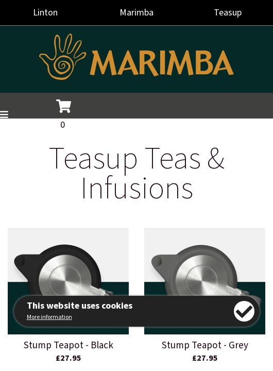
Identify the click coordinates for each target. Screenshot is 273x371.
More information (49, 317)
